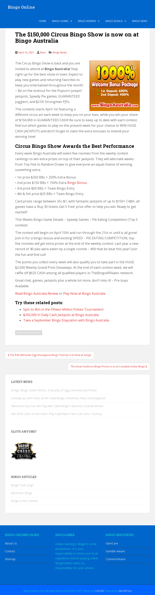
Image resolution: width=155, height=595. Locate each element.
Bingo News (139, 21)
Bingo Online (21, 7)
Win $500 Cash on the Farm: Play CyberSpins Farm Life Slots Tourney (56, 414)
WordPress (125, 591)
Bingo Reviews (87, 21)
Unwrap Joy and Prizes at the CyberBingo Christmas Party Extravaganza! (58, 398)
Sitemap (10, 559)
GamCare (112, 543)
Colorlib (99, 591)
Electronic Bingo (21, 493)
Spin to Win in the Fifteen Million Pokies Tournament (63, 309)
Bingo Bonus (114, 21)
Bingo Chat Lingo (22, 485)
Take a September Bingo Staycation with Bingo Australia (66, 320)
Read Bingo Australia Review (36, 293)
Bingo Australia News (29, 332)
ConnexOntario (116, 559)
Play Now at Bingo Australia (84, 293)
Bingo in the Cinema (24, 501)
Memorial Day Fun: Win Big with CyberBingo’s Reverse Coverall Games (57, 406)
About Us (11, 543)
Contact (10, 551)
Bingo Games (60, 21)
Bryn (43, 52)
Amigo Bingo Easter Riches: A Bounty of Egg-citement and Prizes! (54, 390)
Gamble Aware (115, 551)
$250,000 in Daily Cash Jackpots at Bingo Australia (61, 315)
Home (42, 21)
